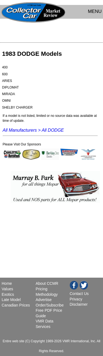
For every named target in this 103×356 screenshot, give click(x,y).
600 (5, 74)
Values (7, 289)
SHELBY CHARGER (17, 107)
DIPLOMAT (10, 87)
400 (5, 67)
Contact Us (79, 293)
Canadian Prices (16, 305)
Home (7, 283)
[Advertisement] (51, 32)
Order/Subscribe (50, 305)
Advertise (44, 299)
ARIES (7, 81)
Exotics (8, 294)
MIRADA (8, 94)
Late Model (11, 299)
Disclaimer (79, 304)
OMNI (6, 101)
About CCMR (47, 283)
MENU (95, 11)
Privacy (76, 299)
